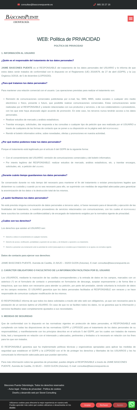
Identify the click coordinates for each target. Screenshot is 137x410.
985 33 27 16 (103, 4)
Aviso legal (14, 389)
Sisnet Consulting (47, 393)
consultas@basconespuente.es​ (37, 4)
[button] (131, 19)
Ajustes (120, 405)
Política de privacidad (31, 389)
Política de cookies (52, 389)
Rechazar (104, 405)
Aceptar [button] (87, 405)
